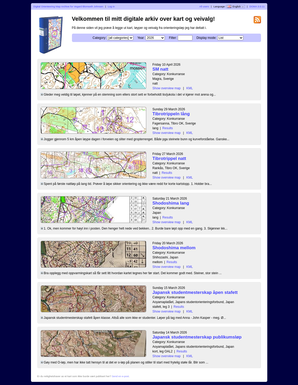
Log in (111, 6)
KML (189, 88)
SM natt (161, 69)
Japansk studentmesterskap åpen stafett (195, 292)
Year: (141, 38)
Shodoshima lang (171, 203)
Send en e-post (120, 376)
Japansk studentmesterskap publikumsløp (197, 337)
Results (167, 128)
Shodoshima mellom (174, 247)
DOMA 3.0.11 (257, 6)
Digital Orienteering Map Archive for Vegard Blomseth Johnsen (68, 6)
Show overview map (167, 88)
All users (204, 6)
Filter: (173, 38)
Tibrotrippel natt (169, 158)
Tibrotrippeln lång (171, 113)
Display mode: (206, 38)
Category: (99, 38)
